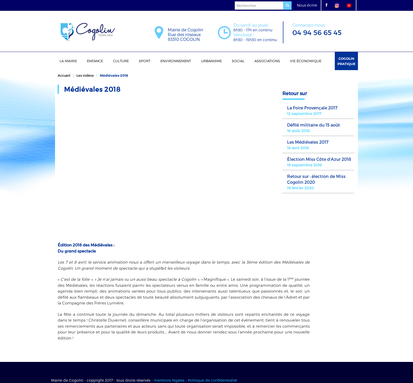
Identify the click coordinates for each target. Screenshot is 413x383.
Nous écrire (307, 5)
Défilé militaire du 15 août (313, 124)
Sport (144, 61)
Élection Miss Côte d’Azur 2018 (319, 159)
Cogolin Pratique (346, 61)
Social (238, 61)
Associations (267, 61)
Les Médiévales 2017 (307, 141)
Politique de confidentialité (212, 362)
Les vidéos (85, 75)
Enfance (95, 61)
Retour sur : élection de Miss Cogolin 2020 (316, 179)
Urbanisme (211, 61)
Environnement (175, 61)
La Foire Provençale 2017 (312, 107)
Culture (121, 61)
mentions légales (169, 362)
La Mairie (68, 61)
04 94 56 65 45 (317, 28)
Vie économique (305, 61)
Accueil (64, 75)
